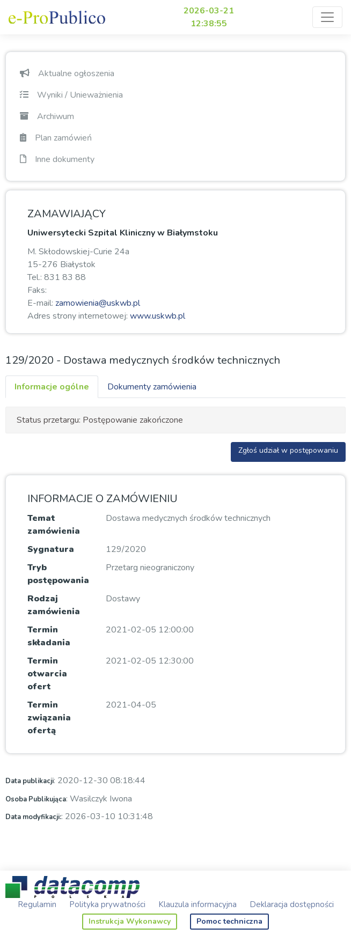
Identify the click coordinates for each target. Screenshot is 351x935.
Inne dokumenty (57, 159)
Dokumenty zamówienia (151, 387)
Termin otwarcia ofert (47, 674)
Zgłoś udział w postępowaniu (288, 450)
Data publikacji (29, 781)
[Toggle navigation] (327, 17)
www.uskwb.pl (157, 316)
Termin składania (48, 636)
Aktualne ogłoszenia (67, 73)
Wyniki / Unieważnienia (71, 95)
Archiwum (47, 116)
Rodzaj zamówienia (53, 605)
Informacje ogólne (51, 387)
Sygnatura (50, 549)
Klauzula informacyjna (197, 904)
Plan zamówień (56, 138)
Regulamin (37, 904)
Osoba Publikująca (35, 799)
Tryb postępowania (58, 574)
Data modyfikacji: (33, 817)
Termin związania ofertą (49, 718)
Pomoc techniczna (229, 921)
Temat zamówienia (53, 524)
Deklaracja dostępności (292, 904)
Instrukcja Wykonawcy (130, 921)
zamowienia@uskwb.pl (97, 303)
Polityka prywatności (107, 904)
